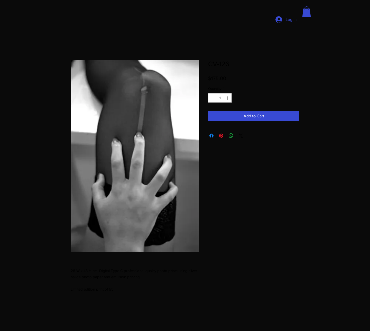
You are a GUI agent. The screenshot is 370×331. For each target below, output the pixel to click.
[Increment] (228, 97)
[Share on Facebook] (211, 136)
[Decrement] (212, 97)
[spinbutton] (220, 97)
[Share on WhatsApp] (231, 136)
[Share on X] (241, 136)
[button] (306, 11)
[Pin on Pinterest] (221, 136)
